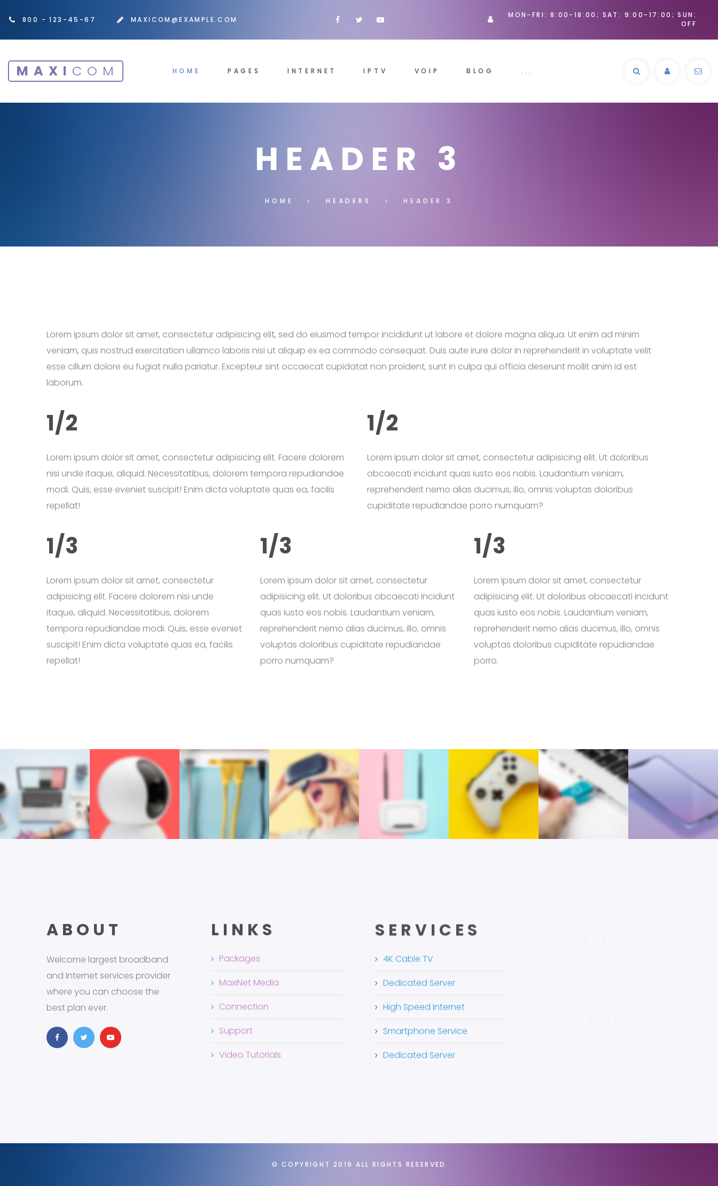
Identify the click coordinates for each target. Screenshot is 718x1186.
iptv (375, 70)
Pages (244, 70)
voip (427, 70)
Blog (480, 70)
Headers (348, 200)
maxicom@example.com (184, 19)
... (527, 70)
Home (187, 70)
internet (312, 70)
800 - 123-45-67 (59, 19)
